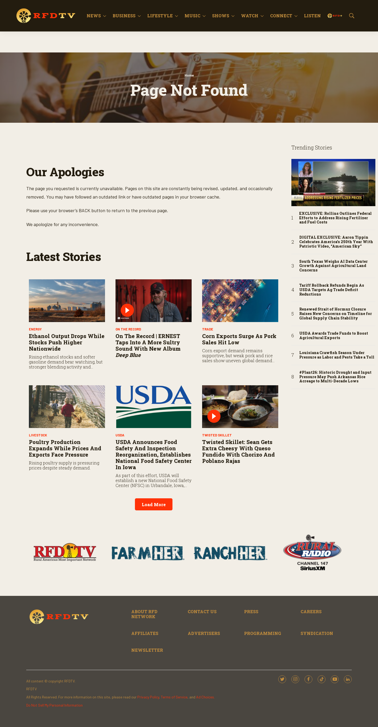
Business (124, 15)
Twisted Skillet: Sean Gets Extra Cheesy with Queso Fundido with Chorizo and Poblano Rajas (238, 451)
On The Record (128, 329)
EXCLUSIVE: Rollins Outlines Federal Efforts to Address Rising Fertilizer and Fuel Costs (335, 217)
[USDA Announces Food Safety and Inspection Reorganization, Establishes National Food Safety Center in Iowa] (154, 406)
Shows (220, 15)
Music (192, 15)
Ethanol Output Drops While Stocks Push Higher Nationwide (66, 342)
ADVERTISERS (204, 633)
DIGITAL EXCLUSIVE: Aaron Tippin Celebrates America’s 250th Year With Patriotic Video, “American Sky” (336, 241)
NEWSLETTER (147, 650)
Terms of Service (174, 697)
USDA (120, 435)
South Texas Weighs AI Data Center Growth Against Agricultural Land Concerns (333, 265)
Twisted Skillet (217, 435)
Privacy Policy (148, 697)
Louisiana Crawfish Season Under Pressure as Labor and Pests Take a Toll (336, 355)
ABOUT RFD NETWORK (144, 614)
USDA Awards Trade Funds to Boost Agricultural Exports (333, 335)
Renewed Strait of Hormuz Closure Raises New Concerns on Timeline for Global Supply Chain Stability (335, 313)
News (94, 15)
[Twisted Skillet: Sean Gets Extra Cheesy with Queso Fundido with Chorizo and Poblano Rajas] (240, 406)
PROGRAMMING (262, 633)
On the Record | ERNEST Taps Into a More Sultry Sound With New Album (148, 345)
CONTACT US (202, 611)
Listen (312, 15)
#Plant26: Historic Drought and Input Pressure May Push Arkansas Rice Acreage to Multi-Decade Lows (335, 376)
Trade (207, 329)
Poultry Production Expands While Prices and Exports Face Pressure (65, 448)
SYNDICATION (317, 633)
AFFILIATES (144, 633)
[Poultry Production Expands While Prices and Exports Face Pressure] (67, 406)
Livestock (38, 435)
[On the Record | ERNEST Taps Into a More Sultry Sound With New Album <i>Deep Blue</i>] (154, 300)
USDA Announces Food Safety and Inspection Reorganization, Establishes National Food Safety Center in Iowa (154, 455)
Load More (154, 504)
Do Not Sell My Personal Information (54, 705)
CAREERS (311, 611)
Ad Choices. (205, 697)
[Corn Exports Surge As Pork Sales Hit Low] (240, 300)
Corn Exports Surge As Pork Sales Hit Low (239, 339)
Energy (35, 329)
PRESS (251, 611)
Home (189, 75)
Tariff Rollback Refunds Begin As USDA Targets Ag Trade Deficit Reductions (331, 289)
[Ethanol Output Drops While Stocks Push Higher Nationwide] (67, 300)
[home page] (46, 16)
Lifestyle (160, 15)
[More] (104, 15)
